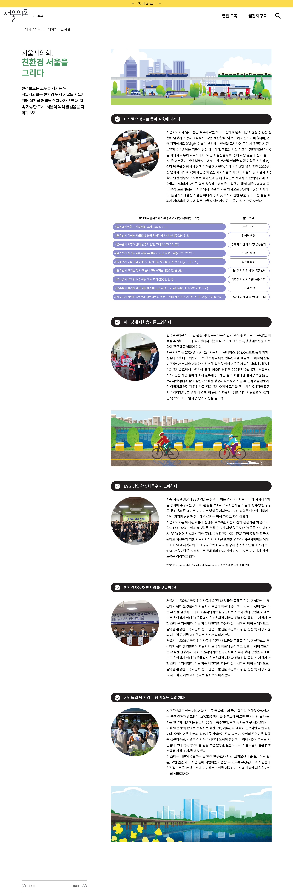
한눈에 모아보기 (146, 3)
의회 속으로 (33, 29)
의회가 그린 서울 (59, 29)
